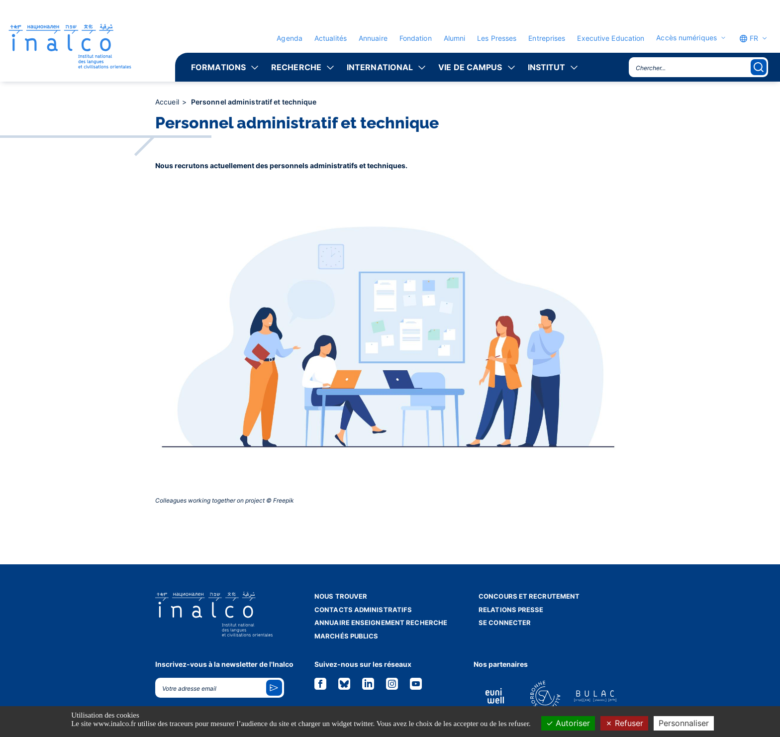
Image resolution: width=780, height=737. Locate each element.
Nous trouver (340, 596)
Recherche (296, 67)
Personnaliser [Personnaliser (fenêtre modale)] (684, 723)
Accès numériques (686, 38)
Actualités (330, 38)
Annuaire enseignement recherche (380, 623)
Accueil (168, 102)
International (380, 67)
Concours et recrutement (529, 596)
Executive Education (610, 38)
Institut (547, 67)
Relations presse (511, 610)
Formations (218, 67)
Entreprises (546, 38)
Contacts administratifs (363, 610)
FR (748, 38)
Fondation (415, 38)
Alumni (455, 38)
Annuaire (373, 38)
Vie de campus (470, 67)
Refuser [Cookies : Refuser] (624, 723)
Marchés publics (346, 636)
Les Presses (496, 38)
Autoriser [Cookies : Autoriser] (568, 723)
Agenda (289, 38)
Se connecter (505, 623)
